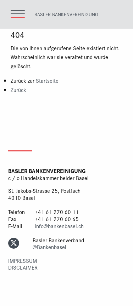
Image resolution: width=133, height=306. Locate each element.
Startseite (47, 80)
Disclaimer (23, 267)
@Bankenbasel (49, 247)
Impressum (22, 260)
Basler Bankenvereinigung (66, 14)
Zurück (18, 90)
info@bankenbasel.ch (59, 226)
